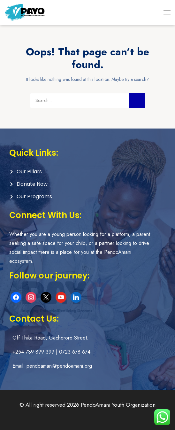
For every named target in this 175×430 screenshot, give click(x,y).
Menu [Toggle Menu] (167, 12)
